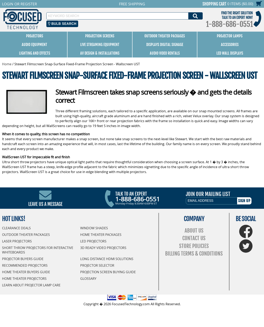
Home (6, 64)
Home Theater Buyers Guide (26, 272)
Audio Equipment (34, 44)
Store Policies (194, 246)
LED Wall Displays (229, 53)
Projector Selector (97, 265)
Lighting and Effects (34, 53)
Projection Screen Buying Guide (108, 272)
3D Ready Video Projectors (103, 248)
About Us (194, 230)
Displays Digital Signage (164, 44)
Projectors (34, 36)
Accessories (230, 44)
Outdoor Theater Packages (164, 36)
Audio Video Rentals (165, 53)
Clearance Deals (16, 228)
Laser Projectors (17, 241)
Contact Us (194, 238)
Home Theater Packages (100, 234)
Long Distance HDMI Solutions (106, 259)
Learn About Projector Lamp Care (31, 285)
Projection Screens (99, 36)
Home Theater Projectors (24, 278)
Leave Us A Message (45, 204)
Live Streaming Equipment (99, 44)
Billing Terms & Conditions (194, 253)
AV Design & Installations (99, 53)
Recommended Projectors (25, 265)
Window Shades (94, 228)
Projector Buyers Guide (22, 259)
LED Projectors (93, 241)
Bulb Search (62, 23)
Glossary (88, 278)
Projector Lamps (229, 36)
